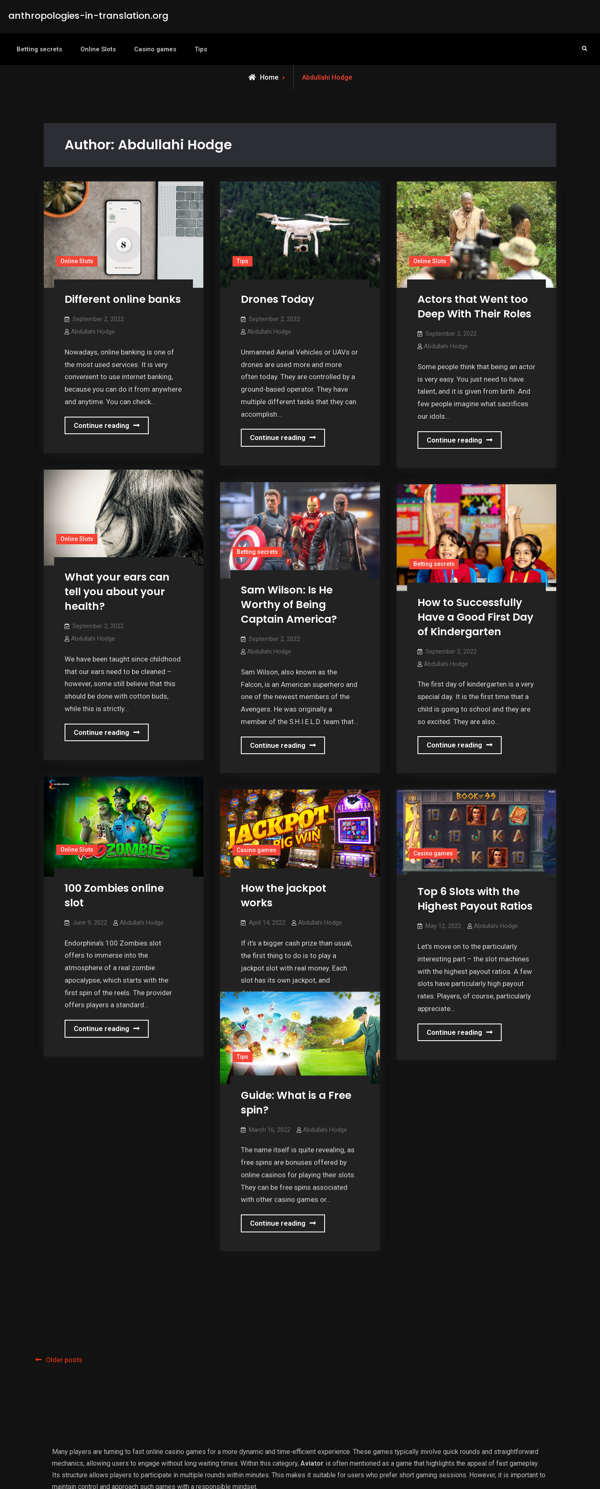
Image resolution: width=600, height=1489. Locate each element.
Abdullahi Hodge (93, 331)
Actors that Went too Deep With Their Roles (474, 306)
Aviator (312, 1389)
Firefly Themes (415, 1474)
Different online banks (123, 299)
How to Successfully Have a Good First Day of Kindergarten (475, 617)
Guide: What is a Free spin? (296, 1097)
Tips (201, 49)
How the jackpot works (283, 895)
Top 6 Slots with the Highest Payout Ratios (475, 898)
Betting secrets (39, 49)
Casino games (155, 49)
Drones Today (277, 299)
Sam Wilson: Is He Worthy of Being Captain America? (289, 604)
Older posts (64, 1285)
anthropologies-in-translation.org (88, 15)
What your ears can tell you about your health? (117, 592)
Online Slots (98, 49)
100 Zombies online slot (114, 895)
